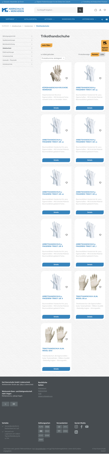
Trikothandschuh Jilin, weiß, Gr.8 (53, 350)
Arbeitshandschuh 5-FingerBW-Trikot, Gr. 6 (52, 297)
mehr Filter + (46, 45)
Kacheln (95, 54)
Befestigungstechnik (9, 36)
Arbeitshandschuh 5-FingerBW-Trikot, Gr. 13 (86, 89)
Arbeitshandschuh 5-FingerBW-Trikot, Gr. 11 (86, 141)
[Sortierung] (53, 58)
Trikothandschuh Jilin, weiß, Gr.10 (87, 297)
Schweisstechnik (8, 56)
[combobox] (56, 10)
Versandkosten (40, 449)
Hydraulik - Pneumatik (9, 60)
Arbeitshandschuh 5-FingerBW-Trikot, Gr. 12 (53, 141)
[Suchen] (80, 10)
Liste (102, 54)
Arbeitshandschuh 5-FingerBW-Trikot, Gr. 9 (86, 193)
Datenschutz (42, 391)
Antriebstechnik (7, 64)
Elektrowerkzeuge (8, 52)
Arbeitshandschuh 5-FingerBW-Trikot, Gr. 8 (52, 245)
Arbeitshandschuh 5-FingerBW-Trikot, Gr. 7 (86, 245)
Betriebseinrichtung (9, 44)
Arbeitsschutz (7, 48)
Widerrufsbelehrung (45, 396)
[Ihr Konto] (100, 10)
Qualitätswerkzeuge (9, 40)
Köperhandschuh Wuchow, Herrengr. (55, 89)
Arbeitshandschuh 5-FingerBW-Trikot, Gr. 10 (53, 193)
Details (56, 108)
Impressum (42, 388)
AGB (39, 394)
